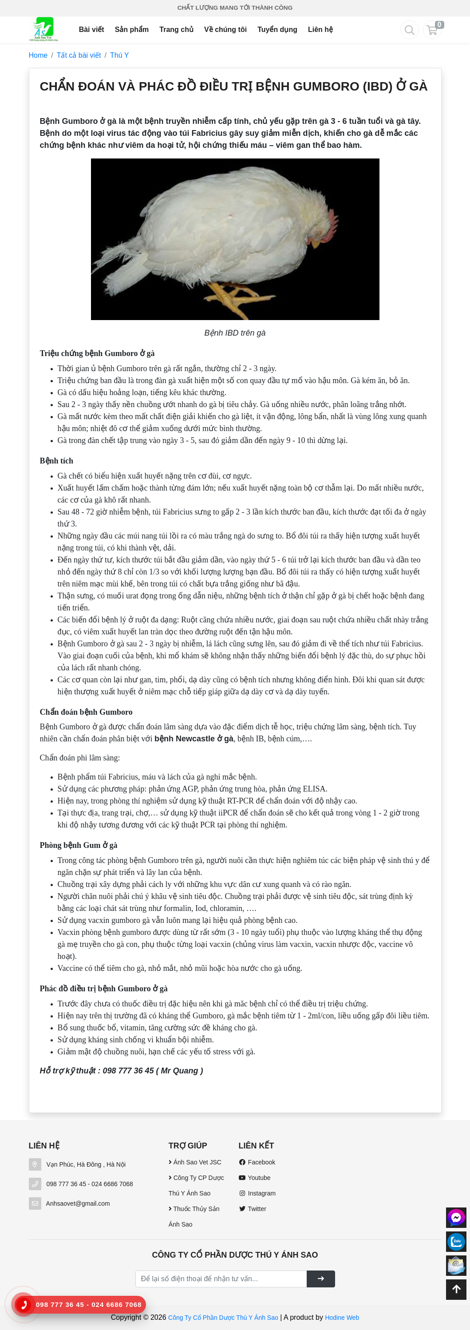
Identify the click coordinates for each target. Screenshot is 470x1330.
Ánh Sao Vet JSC (195, 1162)
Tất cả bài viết (79, 55)
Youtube (254, 1177)
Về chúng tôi (225, 29)
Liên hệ (320, 29)
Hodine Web (342, 1317)
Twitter (252, 1208)
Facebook (256, 1162)
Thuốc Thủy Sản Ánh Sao (194, 1216)
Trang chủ (176, 29)
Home (38, 55)
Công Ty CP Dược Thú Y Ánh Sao (196, 1185)
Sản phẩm (132, 29)
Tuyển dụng (277, 29)
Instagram (257, 1193)
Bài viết (91, 29)
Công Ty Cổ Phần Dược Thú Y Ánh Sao (223, 1317)
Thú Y (119, 55)
